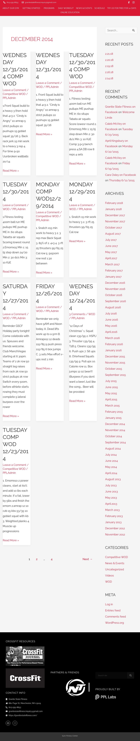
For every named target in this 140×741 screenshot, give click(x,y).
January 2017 (113, 276)
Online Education (70, 12)
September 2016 (115, 301)
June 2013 (111, 491)
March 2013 (112, 510)
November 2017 (115, 221)
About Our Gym (11, 8)
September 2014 (115, 442)
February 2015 (114, 411)
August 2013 (113, 479)
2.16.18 (109, 72)
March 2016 (112, 338)
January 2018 (113, 209)
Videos (109, 575)
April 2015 (111, 399)
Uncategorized (114, 569)
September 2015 (115, 375)
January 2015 (113, 417)
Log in (109, 604)
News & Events (84, 8)
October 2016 (113, 295)
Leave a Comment (14, 90)
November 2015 (115, 362)
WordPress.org (114, 622)
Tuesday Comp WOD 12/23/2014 (15, 444)
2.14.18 (109, 78)
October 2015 (113, 368)
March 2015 (112, 405)
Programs (50, 8)
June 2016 (111, 319)
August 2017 (113, 233)
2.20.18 (109, 60)
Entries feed (112, 610)
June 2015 (111, 387)
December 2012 (115, 528)
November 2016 (115, 289)
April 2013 (111, 503)
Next (87, 559)
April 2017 (111, 258)
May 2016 (111, 325)
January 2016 (113, 350)
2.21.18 (109, 53)
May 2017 (111, 252)
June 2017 (111, 246)
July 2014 (111, 454)
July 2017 (111, 239)
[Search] (130, 675)
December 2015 (115, 356)
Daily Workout (66, 8)
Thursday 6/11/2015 (122, 180)
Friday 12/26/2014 (49, 293)
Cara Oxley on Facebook (120, 175)
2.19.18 (109, 66)
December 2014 (115, 424)
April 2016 (111, 332)
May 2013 (111, 497)
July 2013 (111, 485)
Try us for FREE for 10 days (121, 8)
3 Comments (77, 314)
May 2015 (111, 393)
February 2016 (114, 344)
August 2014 (113, 448)
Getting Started (32, 8)
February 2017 (114, 270)
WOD (39, 87)
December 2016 (115, 282)
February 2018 (114, 203)
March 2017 (112, 264)
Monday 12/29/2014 (82, 191)
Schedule (99, 8)
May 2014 (111, 467)
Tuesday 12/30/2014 (16, 191)
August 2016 (113, 307)
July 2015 (111, 381)
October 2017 (113, 227)
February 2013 (114, 516)
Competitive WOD (14, 94)
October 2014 (113, 436)
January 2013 (113, 522)
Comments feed (115, 616)
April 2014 (111, 473)
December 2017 (115, 215)
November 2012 (115, 534)
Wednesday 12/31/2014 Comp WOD (15, 69)
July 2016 (111, 313)
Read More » (11, 170)
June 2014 (111, 460)
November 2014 (115, 430)
